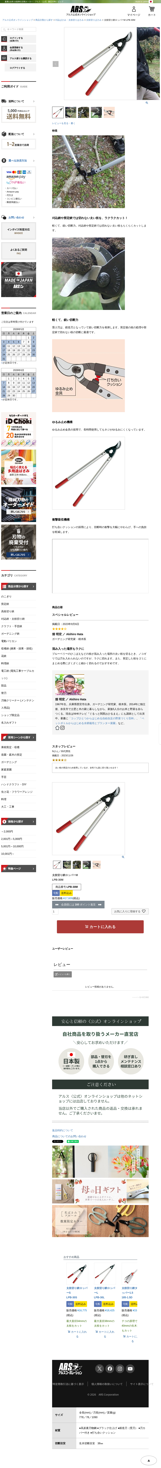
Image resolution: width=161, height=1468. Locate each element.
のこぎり (6, 596)
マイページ (133, 15)
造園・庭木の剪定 (11, 754)
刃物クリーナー (17, 704)
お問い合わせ (16, 217)
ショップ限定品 (10, 715)
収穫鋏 (16, 648)
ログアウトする (17, 68)
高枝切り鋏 (7, 611)
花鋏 (3, 656)
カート (152, 15)
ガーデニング (9, 762)
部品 (3, 685)
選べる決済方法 (17, 160)
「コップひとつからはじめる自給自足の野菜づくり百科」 (102, 718)
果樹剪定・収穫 (10, 747)
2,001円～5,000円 (11, 839)
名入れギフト (9, 722)
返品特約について (62, 1130)
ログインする (23, 39)
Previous (56, 64)
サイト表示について (142, 1384)
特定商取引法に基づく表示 (68, 1384)
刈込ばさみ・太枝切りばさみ (69, 20)
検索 (4, 29)
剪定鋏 (5, 604)
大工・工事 (7, 806)
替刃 (3, 693)
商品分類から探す (44, 20)
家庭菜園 (6, 769)
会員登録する (23, 48)
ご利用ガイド (10, 86)
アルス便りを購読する (21, 58)
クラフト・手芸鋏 (11, 626)
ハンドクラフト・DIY (13, 784)
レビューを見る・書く (63, 123)
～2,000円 (7, 831)
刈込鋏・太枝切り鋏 (13, 618)
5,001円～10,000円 (12, 846)
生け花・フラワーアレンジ (17, 791)
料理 (3, 799)
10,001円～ (7, 853)
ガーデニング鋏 (10, 633)
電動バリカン (9, 641)
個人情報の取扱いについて (107, 1384)
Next (145, 64)
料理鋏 (5, 663)
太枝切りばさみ (93, 20)
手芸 (3, 777)
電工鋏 (17, 674)
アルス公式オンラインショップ (17, 20)
